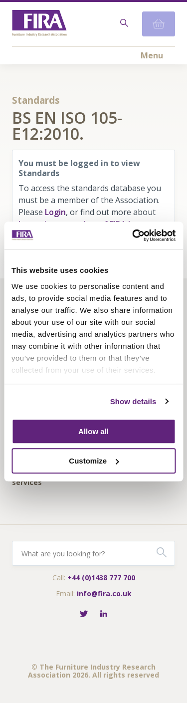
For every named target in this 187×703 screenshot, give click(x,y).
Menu (152, 55)
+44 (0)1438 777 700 (101, 577)
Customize (94, 461)
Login (55, 212)
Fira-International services (43, 478)
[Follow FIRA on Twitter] (84, 614)
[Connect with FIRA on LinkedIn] (104, 614)
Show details (133, 401)
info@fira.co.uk (104, 593)
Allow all (93, 431)
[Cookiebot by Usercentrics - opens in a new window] (133, 235)
